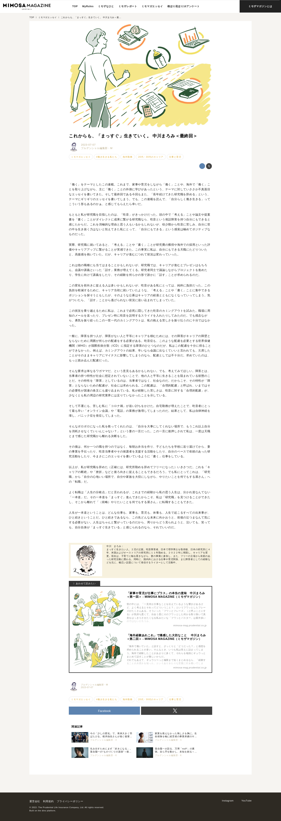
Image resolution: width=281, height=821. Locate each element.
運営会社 (34, 801)
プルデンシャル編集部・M (97, 148)
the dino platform (46, 811)
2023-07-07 (88, 144)
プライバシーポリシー (70, 801)
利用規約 (48, 801)
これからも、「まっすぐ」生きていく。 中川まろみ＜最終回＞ (133, 135)
